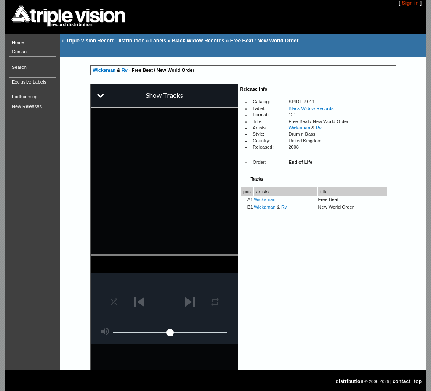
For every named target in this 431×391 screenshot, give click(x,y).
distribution (350, 381)
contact (402, 381)
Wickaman (104, 70)
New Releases (27, 106)
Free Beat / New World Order (264, 41)
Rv (125, 70)
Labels (158, 41)
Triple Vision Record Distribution (105, 41)
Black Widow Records (198, 41)
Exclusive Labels (29, 81)
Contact (20, 51)
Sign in (410, 3)
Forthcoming (24, 96)
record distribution (72, 24)
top (418, 381)
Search (19, 67)
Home (18, 42)
